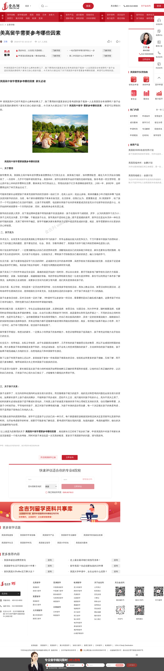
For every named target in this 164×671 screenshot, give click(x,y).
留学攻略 (11, 15)
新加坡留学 (57, 594)
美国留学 (36, 587)
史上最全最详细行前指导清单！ (85, 560)
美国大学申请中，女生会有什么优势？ (88, 571)
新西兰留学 (37, 619)
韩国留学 (56, 615)
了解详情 (56, 50)
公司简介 (97, 587)
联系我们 (97, 591)
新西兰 (10, 18)
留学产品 (70, 15)
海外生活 (150, 15)
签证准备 (121, 18)
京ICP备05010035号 (68, 650)
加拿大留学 (37, 591)
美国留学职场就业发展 (93, 535)
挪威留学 (77, 605)
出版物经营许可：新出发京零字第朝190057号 (126, 650)
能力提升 (111, 18)
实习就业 (140, 18)
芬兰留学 (77, 612)
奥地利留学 (78, 626)
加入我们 (97, 619)
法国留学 (77, 598)
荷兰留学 (77, 616)
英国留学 (36, 601)
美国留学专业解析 (68, 535)
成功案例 (80, 15)
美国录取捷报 (7, 535)
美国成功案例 (81, 543)
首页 (2, 25)
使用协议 (97, 605)
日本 (44, 15)
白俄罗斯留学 (79, 633)
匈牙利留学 (78, 623)
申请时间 (134, 129)
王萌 (3, 41)
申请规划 (134, 135)
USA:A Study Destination (124, 645)
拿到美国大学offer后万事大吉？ (19, 571)
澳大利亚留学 (38, 615)
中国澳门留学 (58, 591)
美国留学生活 (7, 543)
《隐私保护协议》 (68, 492)
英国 (31, 15)
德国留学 (77, 601)
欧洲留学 (108, 645)
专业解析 (146, 129)
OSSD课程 (91, 18)
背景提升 (158, 116)
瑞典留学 (77, 609)
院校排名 (90, 15)
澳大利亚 (19, 18)
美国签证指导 (44, 543)
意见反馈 (97, 594)
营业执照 (97, 609)
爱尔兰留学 (37, 605)
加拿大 (52, 15)
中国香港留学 (58, 587)
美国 (38, 15)
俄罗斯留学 (78, 630)
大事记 (96, 598)
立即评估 (78, 486)
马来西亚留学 (58, 598)
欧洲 (34, 18)
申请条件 (146, 116)
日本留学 (56, 612)
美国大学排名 (63, 543)
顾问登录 (97, 616)
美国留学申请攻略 (27, 535)
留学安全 (140, 15)
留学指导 (157, 135)
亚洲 (41, 18)
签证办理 (158, 122)
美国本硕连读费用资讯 (15, 560)
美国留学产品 (48, 535)
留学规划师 (22, 15)
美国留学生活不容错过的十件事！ (20, 566)
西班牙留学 (78, 591)
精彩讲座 (80, 18)
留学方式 (146, 122)
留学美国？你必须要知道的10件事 (86, 566)
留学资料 (111, 15)
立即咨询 (70, 457)
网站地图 (97, 612)
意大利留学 (78, 587)
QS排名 (145, 135)
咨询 (50, 560)
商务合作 (97, 601)
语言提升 (121, 15)
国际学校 (70, 18)
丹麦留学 (77, 594)
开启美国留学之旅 (48, 457)
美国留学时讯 (26, 543)
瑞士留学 (77, 619)
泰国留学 (56, 601)
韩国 (28, 18)
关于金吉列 (146, 6)
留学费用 (134, 116)
